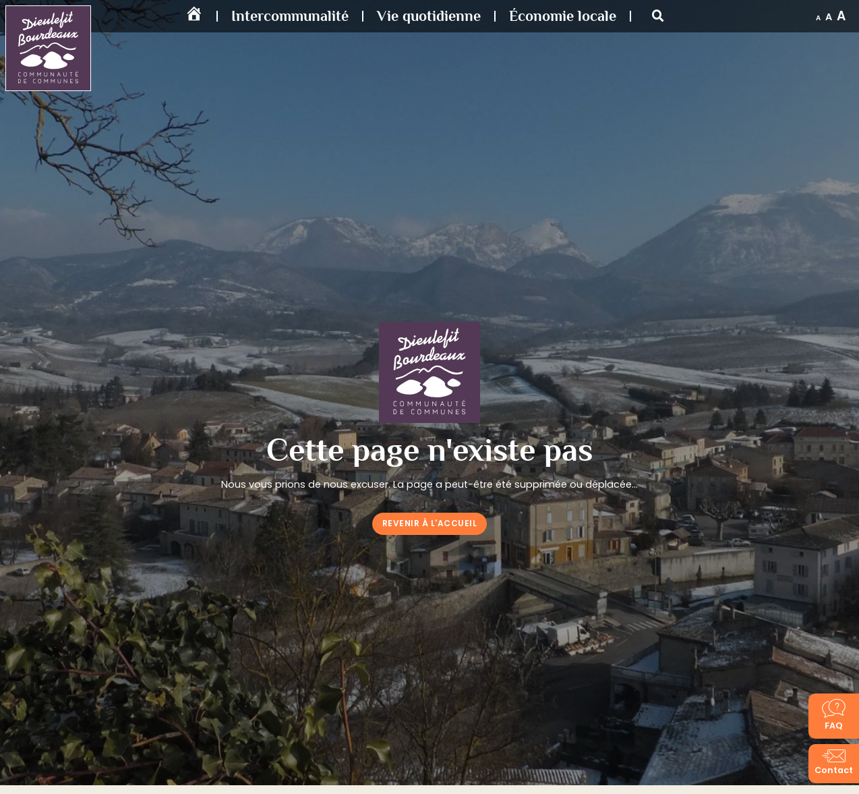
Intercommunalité (290, 15)
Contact (833, 770)
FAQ (834, 725)
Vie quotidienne (429, 15)
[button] (658, 16)
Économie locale (562, 15)
